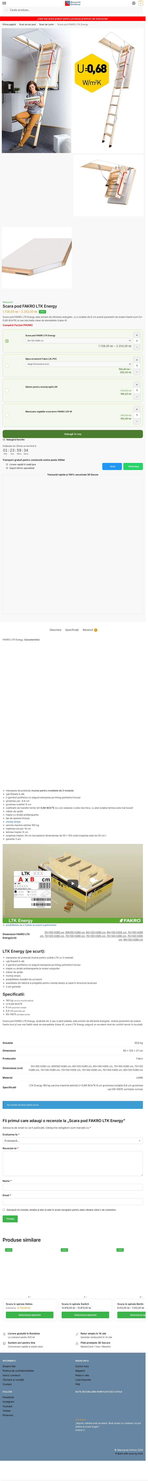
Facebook (8, 1397)
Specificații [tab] (72, 629)
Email (7, 1195)
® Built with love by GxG (129, 1453)
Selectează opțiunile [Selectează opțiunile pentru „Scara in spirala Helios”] (30, 1315)
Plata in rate (82, 1375)
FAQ (77, 1384)
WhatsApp (133, 466)
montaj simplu (13, 821)
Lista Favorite (83, 1379)
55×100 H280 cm (54, 932)
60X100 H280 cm (75, 932)
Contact (7, 1384)
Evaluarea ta (11, 1134)
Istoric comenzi (11, 1375)
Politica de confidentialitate (18, 1370)
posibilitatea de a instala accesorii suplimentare (31, 925)
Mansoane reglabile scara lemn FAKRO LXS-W (48, 411)
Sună (112, 466)
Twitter (7, 1410)
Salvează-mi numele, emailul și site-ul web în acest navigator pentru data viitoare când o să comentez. (61, 1209)
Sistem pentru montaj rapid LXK (41, 386)
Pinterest (8, 1415)
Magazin (80, 1370)
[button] (140, 3)
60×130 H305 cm (116, 932)
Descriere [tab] (55, 629)
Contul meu (82, 1366)
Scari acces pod (27, 24)
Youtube (7, 1406)
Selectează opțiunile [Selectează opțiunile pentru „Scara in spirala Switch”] (85, 1315)
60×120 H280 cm (96, 932)
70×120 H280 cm (54, 936)
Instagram (8, 1401)
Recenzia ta (11, 1148)
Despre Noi (9, 1366)
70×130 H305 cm (95, 936)
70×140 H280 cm (116, 936)
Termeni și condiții (13, 1379)
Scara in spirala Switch (75, 1304)
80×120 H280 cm (133, 939)
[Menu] (7, 3)
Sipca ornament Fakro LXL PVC (41, 358)
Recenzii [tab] (90, 630)
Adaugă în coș (72, 434)
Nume (7, 1180)
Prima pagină (9, 24)
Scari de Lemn (46, 24)
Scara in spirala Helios (19, 1304)
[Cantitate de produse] (136, 341)
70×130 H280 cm (75, 936)
